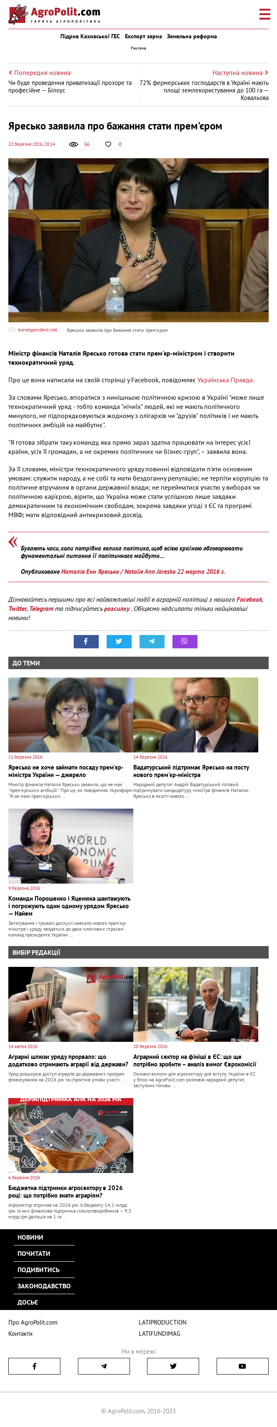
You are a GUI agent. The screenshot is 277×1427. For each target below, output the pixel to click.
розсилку (117, 608)
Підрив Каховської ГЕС (90, 36)
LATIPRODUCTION (163, 1322)
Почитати (33, 1253)
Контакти (20, 1333)
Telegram (41, 608)
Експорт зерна (143, 36)
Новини (30, 1237)
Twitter (17, 608)
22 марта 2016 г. (201, 571)
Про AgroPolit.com (32, 1322)
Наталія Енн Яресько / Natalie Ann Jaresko (118, 571)
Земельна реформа (192, 36)
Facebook (249, 599)
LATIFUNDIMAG (159, 1333)
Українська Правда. (225, 380)
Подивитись (38, 1269)
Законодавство (44, 1286)
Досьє (27, 1302)
